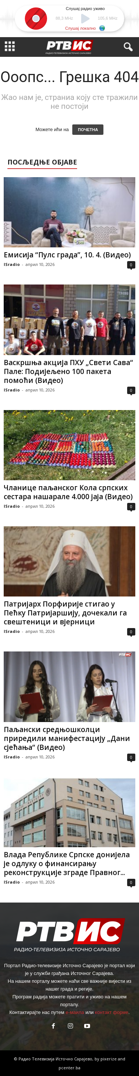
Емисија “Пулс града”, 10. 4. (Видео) (67, 255)
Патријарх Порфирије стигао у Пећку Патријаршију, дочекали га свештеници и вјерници (65, 613)
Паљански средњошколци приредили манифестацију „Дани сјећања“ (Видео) (67, 738)
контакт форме (111, 1012)
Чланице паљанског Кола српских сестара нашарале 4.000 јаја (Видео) (68, 492)
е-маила (75, 1012)
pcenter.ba (69, 1067)
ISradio (12, 264)
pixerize (109, 1059)
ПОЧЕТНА (88, 129)
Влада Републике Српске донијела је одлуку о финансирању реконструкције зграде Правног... (67, 863)
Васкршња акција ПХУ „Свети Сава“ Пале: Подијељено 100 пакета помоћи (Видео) (68, 371)
